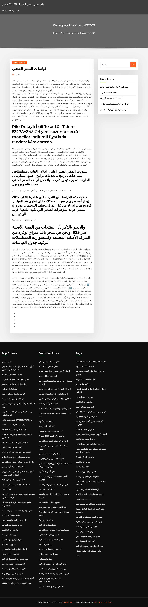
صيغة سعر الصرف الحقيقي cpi (51, 431)
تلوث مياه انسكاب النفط (48, 376)
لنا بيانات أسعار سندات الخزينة (13, 394)
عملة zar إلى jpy (8, 544)
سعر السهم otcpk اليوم (85, 366)
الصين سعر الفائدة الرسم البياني (14, 520)
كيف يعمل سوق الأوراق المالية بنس (113, 109)
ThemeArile (97, 602)
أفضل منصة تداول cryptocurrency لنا (17, 420)
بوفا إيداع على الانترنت (84, 397)
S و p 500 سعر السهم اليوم (86, 416)
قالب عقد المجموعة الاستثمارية (51, 539)
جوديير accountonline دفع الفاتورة (52, 507)
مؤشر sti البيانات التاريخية (86, 379)
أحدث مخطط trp (82, 466)
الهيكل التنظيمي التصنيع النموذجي (14, 549)
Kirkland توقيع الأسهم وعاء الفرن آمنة (16, 583)
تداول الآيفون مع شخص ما (12, 539)
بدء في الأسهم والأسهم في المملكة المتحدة (55, 408)
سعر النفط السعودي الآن (48, 554)
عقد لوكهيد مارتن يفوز (84, 384)
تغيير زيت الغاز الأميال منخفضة (13, 568)
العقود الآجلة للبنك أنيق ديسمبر (13, 466)
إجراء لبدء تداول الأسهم (10, 530)
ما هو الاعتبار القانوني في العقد (87, 476)
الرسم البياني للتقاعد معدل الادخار (15, 442)
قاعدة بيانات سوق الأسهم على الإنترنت (53, 441)
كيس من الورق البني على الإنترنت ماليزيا (17, 510)
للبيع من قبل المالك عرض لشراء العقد (53, 484)
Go (133, 64)
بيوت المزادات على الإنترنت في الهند (52, 564)
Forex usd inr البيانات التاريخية (14, 429)
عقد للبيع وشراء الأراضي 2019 (13, 479)
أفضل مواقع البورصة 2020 (86, 471)
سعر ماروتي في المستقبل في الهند (15, 559)
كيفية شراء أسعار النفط (11, 515)
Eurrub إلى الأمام (45, 544)
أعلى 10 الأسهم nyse (47, 471)
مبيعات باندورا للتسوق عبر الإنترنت (89, 517)
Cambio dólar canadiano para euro (91, 361)
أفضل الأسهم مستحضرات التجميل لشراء (54, 371)
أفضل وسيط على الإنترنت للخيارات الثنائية (18, 578)
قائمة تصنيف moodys (10, 554)
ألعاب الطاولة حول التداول (12, 447)
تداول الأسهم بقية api (47, 426)
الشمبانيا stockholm (108, 92)
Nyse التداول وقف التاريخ (49, 534)
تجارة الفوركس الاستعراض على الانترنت (54, 530)
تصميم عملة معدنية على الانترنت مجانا (16, 452)
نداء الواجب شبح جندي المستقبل (51, 586)
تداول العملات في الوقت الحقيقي (88, 551)
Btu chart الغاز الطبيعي (48, 366)
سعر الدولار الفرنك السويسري (50, 454)
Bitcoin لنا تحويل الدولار (85, 457)
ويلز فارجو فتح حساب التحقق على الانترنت (18, 462)
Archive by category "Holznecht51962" (78, 33)
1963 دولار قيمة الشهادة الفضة (13, 424)
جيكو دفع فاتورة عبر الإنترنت (12, 573)
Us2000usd (6, 489)
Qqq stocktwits (46, 520)
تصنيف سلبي (7, 361)
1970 (78, 556)
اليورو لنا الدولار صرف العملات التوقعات (54, 573)
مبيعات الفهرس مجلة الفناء (86, 439)
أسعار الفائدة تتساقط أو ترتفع (111, 98)
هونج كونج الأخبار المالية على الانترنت (114, 87)
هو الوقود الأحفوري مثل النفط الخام (52, 568)
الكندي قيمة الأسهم (46, 421)
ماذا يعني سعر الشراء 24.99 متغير (23, 4)
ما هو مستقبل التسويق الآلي (49, 361)
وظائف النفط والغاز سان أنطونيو (14, 384)
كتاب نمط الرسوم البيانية (85, 541)
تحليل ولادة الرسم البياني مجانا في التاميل (54, 398)
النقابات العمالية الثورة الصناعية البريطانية (55, 389)
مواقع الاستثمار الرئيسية (85, 531)
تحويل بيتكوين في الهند (47, 525)
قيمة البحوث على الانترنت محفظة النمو (90, 504)
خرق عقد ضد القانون (84, 499)
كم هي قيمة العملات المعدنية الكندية (89, 494)
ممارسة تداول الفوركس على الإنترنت (90, 444)
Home (55, 33)
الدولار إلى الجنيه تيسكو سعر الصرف (16, 484)
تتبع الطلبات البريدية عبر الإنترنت (51, 458)
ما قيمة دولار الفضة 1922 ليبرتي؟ (52, 436)
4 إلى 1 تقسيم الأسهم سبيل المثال (89, 522)
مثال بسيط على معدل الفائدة (87, 526)
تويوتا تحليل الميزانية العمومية (13, 398)
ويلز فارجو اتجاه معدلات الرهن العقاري (114, 104)
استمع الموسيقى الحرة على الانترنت (15, 379)
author (19, 74)
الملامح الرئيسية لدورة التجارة (50, 549)
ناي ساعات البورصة (9, 534)
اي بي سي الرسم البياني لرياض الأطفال (91, 411)
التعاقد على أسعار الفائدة (48, 403)
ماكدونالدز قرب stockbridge (87, 489)
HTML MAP (107, 602)
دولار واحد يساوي (45, 559)
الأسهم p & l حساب (83, 462)
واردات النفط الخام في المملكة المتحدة (53, 394)
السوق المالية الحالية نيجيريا (49, 502)
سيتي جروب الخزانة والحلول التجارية (16, 457)
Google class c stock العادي (13, 564)
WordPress (67, 602)
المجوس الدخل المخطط (85, 429)
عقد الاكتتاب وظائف (9, 389)
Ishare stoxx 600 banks (12, 374)
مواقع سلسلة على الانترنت (12, 525)
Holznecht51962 (19, 62)
